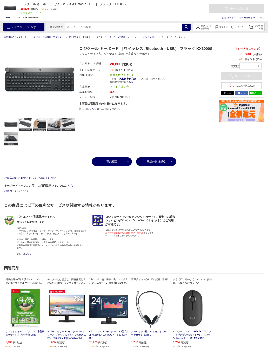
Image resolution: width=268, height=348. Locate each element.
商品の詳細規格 (156, 161)
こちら (130, 82)
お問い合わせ (244, 18)
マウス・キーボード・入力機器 (111, 37)
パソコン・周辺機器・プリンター (48, 37)
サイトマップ (259, 18)
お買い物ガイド (228, 18)
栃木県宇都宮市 (128, 78)
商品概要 (111, 161)
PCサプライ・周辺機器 (80, 37)
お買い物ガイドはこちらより (17, 191)
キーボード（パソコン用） (143, 37)
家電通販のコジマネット (15, 37)
